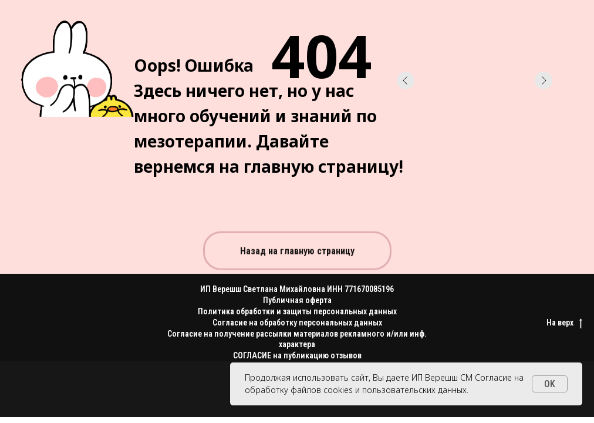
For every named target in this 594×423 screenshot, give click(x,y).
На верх (564, 323)
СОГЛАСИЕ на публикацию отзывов (297, 355)
